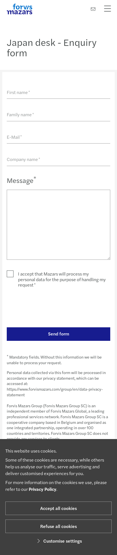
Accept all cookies (58, 508)
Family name (20, 114)
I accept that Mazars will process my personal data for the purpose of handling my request (62, 279)
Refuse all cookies (58, 526)
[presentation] (49, 307)
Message (21, 180)
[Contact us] (93, 8)
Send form (58, 333)
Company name (23, 159)
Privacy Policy (42, 489)
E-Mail (14, 137)
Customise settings (58, 541)
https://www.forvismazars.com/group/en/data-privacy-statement (55, 391)
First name (18, 92)
